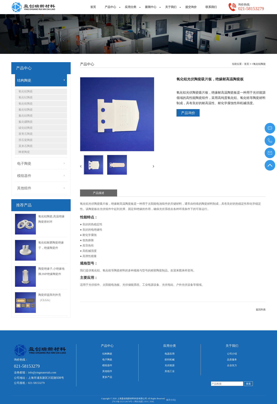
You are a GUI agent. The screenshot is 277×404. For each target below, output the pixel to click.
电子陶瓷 (24, 163)
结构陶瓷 (24, 80)
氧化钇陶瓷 (26, 97)
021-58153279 (251, 8)
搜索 (248, 383)
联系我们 (211, 6)
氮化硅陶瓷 (26, 115)
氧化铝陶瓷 (26, 91)
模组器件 (24, 176)
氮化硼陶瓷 (26, 121)
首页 (93, 6)
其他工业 (170, 371)
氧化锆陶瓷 (26, 103)
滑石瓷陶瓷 (26, 139)
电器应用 (170, 353)
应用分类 (169, 345)
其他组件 (24, 188)
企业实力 (232, 365)
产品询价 (188, 113)
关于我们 (232, 345)
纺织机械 (170, 359)
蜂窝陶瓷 (24, 151)
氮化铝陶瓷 (26, 109)
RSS (146, 401)
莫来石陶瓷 (26, 145)
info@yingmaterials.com (42, 372)
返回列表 (261, 309)
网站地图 (138, 401)
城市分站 (170, 400)
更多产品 (107, 377)
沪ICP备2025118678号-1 (123, 401)
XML (152, 401)
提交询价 (191, 6)
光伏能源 (170, 365)
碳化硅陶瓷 (26, 127)
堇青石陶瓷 (26, 133)
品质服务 (232, 359)
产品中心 (107, 345)
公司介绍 (232, 353)
